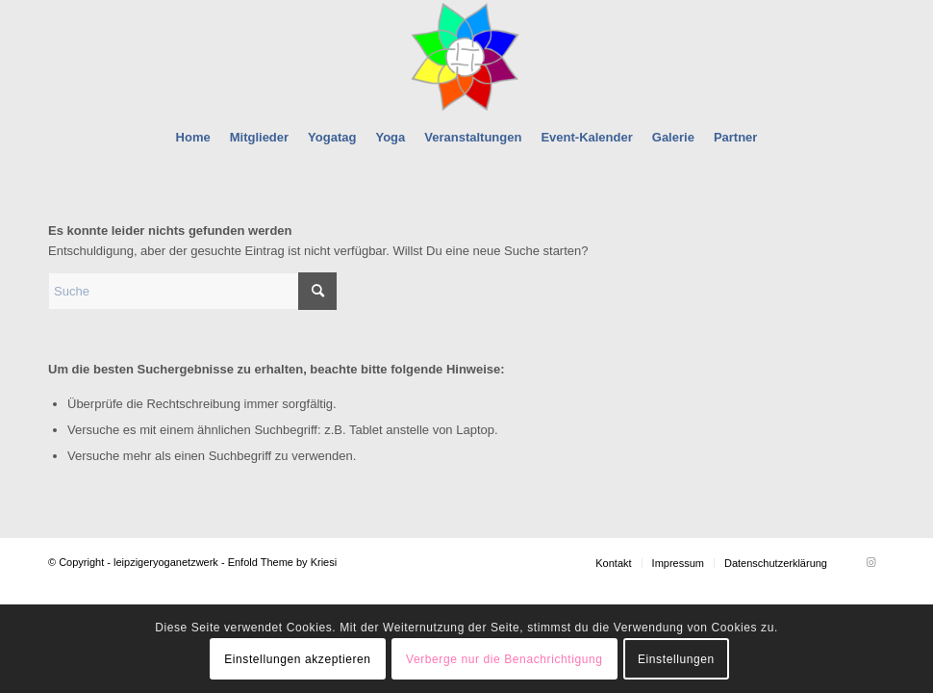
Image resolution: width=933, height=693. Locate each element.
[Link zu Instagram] (870, 562)
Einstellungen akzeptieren (297, 659)
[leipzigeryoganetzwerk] (466, 57)
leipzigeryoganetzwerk (165, 562)
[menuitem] (193, 138)
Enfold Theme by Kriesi (283, 562)
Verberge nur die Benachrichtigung (504, 659)
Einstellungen (676, 659)
